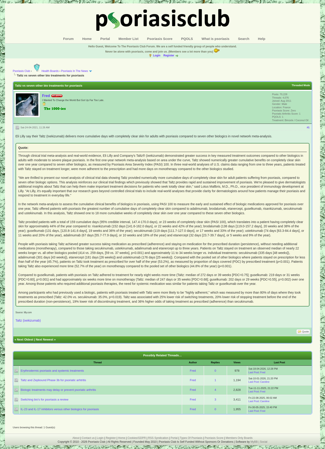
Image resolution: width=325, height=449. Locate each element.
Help (261, 39)
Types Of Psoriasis (191, 438)
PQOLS (187, 39)
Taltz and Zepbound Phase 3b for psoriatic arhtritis (53, 380)
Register (168, 55)
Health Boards (45, 71)
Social (263, 441)
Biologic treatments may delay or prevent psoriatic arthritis (58, 389)
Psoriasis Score (160, 39)
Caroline (264, 381)
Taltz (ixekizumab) (28, 320)
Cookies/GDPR (137, 438)
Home (87, 39)
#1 (308, 127)
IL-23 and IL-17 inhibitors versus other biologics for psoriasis (60, 409)
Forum (68, 39)
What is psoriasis (215, 39)
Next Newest (44, 339)
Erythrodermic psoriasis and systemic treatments (52, 370)
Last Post (253, 372)
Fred (46, 96)
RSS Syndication (158, 438)
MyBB (254, 441)
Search (243, 39)
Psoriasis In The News (74, 71)
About (75, 438)
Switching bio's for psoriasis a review (44, 399)
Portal (105, 39)
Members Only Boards (239, 438)
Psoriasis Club (21, 71)
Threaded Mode (301, 85)
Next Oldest (25, 339)
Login (156, 55)
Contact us (88, 438)
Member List (128, 39)
